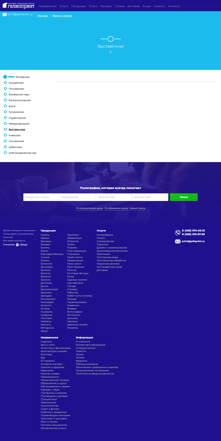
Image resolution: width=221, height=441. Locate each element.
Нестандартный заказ (109, 266)
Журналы (46, 292)
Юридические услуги (53, 428)
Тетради (72, 299)
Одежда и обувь (50, 389)
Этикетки (72, 327)
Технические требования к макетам (97, 367)
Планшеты (73, 254)
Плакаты (72, 247)
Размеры (106, 6)
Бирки (44, 250)
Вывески (46, 276)
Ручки (70, 276)
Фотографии (74, 311)
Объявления (74, 238)
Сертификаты (75, 282)
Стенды (71, 286)
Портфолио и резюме (54, 392)
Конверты (46, 311)
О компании (83, 341)
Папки (71, 244)
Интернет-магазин (52, 364)
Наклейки (73, 234)
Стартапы (46, 341)
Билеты (45, 247)
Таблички (72, 292)
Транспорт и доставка (54, 418)
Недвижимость (50, 376)
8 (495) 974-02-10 (193, 230)
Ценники (72, 318)
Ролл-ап (71, 270)
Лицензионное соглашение (92, 370)
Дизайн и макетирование (112, 247)
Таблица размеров (87, 364)
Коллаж (45, 308)
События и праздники (54, 412)
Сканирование (105, 241)
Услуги (64, 6)
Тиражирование (77, 302)
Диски (44, 286)
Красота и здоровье (52, 367)
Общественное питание (55, 380)
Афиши (45, 238)
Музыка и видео (50, 373)
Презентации (75, 260)
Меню (44, 331)
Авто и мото (48, 344)
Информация (84, 337)
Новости (159, 6)
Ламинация (103, 254)
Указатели (73, 305)
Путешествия (49, 399)
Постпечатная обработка (111, 260)
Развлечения (48, 402)
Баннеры (46, 241)
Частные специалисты (54, 425)
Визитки (46, 273)
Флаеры (72, 308)
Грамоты (46, 279)
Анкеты (45, 234)
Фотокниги (73, 315)
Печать (101, 238)
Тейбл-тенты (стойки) (79, 295)
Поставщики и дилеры (54, 396)
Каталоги (46, 305)
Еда (43, 357)
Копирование (105, 234)
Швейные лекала (77, 324)
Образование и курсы (54, 383)
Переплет (102, 244)
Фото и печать (49, 421)
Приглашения (75, 266)
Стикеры (72, 289)
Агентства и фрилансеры (56, 348)
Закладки (46, 295)
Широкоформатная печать (112, 250)
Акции (147, 6)
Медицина (47, 370)
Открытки (73, 241)
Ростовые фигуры (77, 273)
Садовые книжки (77, 279)
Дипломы (46, 282)
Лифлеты (46, 321)
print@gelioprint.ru (20, 14)
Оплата (119, 6)
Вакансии (81, 360)
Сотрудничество (85, 348)
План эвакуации (76, 250)
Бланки (45, 260)
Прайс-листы (75, 257)
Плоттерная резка (107, 257)
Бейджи (45, 244)
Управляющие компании (55, 415)
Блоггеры (46, 354)
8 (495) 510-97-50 (193, 234)
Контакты (174, 6)
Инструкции (48, 299)
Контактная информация (90, 344)
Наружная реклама (108, 263)
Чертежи (72, 321)
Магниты (46, 324)
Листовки (46, 318)
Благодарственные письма (52, 256)
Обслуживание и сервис (55, 386)
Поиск (93, 6)
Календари (47, 302)
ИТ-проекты (48, 360)
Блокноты (46, 263)
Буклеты (46, 270)
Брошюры (47, 266)
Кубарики (46, 315)
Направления (47, 6)
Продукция (78, 6)
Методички (47, 327)
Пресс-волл (74, 263)
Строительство (50, 405)
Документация (49, 289)
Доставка (134, 6)
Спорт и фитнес (50, 408)
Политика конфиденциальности (95, 373)
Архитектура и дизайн (54, 351)
